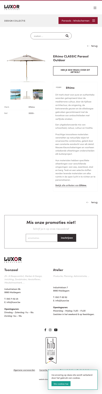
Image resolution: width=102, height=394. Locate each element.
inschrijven (67, 237)
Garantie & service (47, 370)
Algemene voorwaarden (24, 370)
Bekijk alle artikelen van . (71, 185)
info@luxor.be (13, 302)
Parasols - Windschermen (78, 20)
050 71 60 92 (61, 297)
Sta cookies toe (61, 383)
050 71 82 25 (12, 298)
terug (94, 45)
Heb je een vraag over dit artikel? (75, 70)
